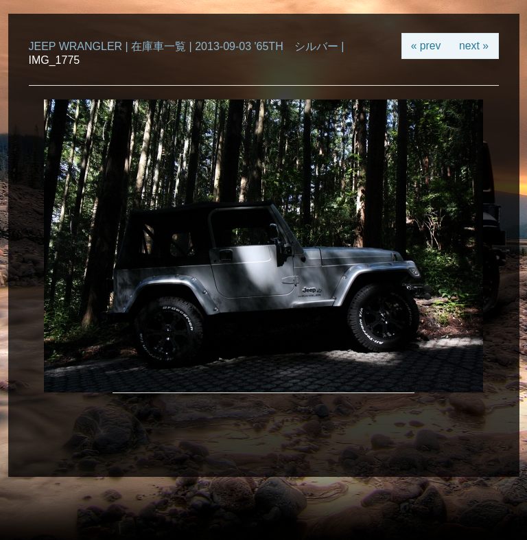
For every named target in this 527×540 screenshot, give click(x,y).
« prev (426, 45)
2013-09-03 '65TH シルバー (266, 46)
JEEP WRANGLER (76, 46)
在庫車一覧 (158, 46)
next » (474, 45)
